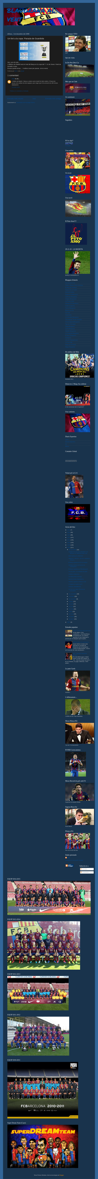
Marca (67, 446)
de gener (71, 619)
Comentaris (84, 872)
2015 (69, 530)
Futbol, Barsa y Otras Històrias (74, 285)
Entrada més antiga (53, 99)
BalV (68, 857)
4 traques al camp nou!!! (75, 584)
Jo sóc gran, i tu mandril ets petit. (78, 571)
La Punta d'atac (69, 301)
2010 (69, 542)
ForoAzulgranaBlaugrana (72, 322)
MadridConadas (69, 292)
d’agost (71, 601)
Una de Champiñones (71, 340)
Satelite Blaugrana (70, 331)
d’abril (71, 611)
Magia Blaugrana (70, 347)
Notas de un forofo (70, 344)
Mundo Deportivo (70, 441)
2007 (69, 622)
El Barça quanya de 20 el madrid (78, 562)
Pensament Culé (70, 283)
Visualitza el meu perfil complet (74, 860)
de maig (71, 609)
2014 (69, 532)
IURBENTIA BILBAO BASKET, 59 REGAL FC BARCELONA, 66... (78, 552)
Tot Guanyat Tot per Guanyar (73, 319)
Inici (34, 99)
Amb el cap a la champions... (81, 642)
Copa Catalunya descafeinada (81, 630)
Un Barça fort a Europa (75, 576)
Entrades (83, 869)
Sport (66, 439)
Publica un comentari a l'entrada (19, 91)
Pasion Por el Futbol (71, 290)
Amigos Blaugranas (70, 299)
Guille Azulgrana (70, 305)
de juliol (71, 604)
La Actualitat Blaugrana (72, 317)
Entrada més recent (15, 99)
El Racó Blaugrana (70, 335)
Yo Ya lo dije (68, 342)
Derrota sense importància (76, 579)
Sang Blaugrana (70, 326)
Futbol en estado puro (71, 294)
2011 (69, 540)
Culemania (68, 315)
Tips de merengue (70, 324)
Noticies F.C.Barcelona (71, 303)
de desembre (73, 549)
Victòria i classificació (75, 586)
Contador (68, 145)
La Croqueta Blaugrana (72, 333)
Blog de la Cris (69, 310)
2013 (69, 535)
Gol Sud (67, 312)
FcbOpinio (68, 337)
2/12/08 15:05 (16, 87)
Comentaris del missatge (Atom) (25, 102)
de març (71, 614)
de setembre (72, 599)
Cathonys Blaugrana (71, 296)
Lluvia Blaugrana (70, 328)
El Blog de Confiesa (71, 287)
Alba (13, 78)
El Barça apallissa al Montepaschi (78, 569)
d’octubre (71, 596)
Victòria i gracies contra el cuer (77, 581)
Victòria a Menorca (74, 574)
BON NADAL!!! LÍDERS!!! (76, 556)
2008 (69, 547)
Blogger (61, 1175)
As (66, 444)
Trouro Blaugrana (70, 308)
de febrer (71, 616)
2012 (69, 537)
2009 (69, 545)
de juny (71, 606)
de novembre (73, 594)
